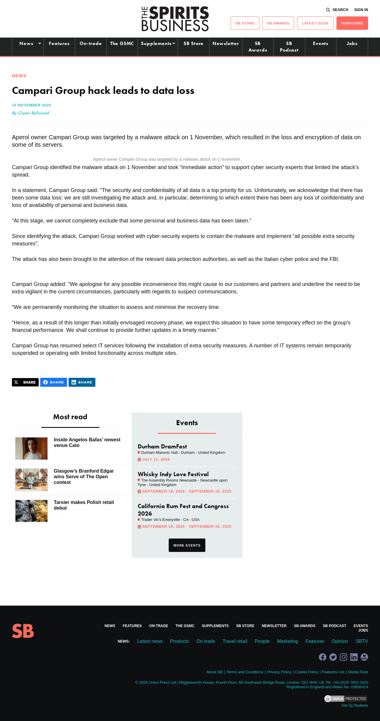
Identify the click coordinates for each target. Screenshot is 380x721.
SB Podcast (289, 46)
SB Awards (258, 46)
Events (320, 43)
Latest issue (315, 23)
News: (124, 641)
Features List (333, 672)
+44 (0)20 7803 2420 (350, 682)
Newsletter (226, 43)
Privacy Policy (279, 672)
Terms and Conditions (245, 672)
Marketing (287, 641)
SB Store (194, 43)
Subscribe (352, 23)
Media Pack (358, 672)
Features (59, 43)
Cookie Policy (306, 672)
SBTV (362, 641)
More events (187, 545)
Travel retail (235, 641)
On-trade (91, 43)
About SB (214, 672)
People (262, 641)
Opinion (340, 641)
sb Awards (278, 23)
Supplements (156, 43)
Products (179, 641)
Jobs (352, 43)
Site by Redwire (354, 705)
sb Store (245, 23)
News (26, 43)
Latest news (149, 641)
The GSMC (122, 43)
